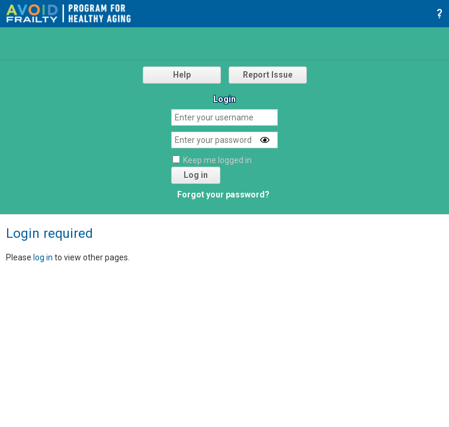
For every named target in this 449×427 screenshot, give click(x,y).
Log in (196, 175)
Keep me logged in (217, 160)
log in (43, 257)
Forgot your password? (223, 194)
